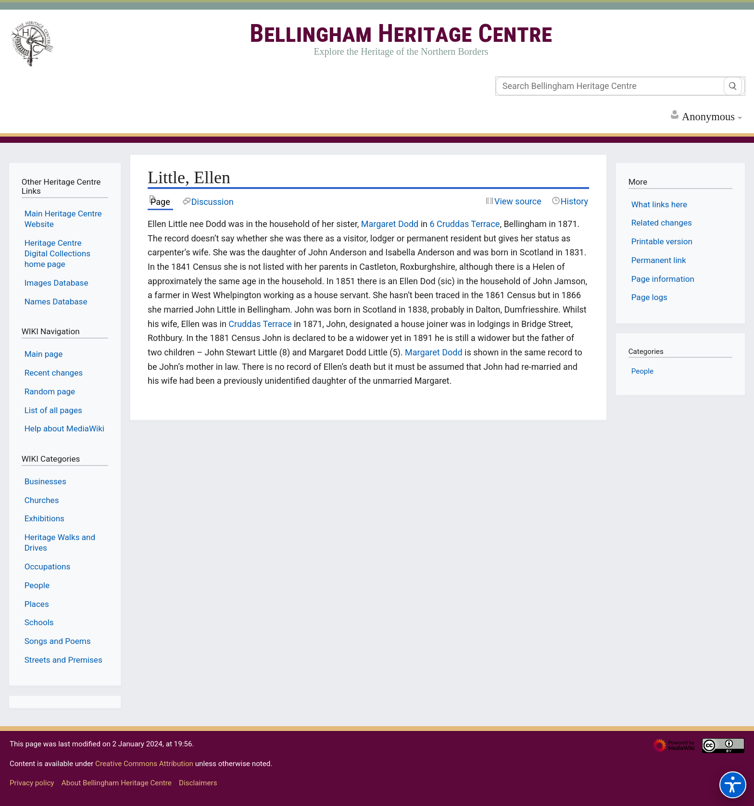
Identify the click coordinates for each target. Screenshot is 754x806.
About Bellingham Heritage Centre (117, 783)
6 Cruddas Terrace (465, 224)
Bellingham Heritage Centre (401, 33)
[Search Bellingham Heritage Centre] (620, 86)
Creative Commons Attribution (144, 763)
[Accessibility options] (732, 784)
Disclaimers (198, 783)
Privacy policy (32, 783)
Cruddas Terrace (259, 324)
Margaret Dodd (390, 224)
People (642, 371)
